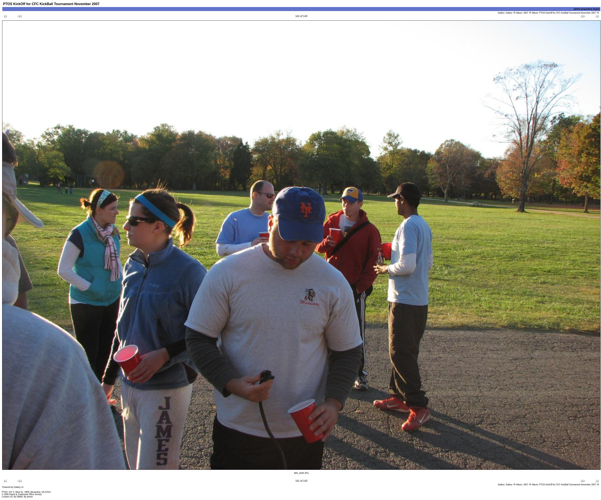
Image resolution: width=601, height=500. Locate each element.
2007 (527, 13)
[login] (596, 9)
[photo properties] (583, 9)
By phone (28, 497)
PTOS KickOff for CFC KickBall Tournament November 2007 (569, 13)
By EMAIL (18, 497)
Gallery (511, 13)
